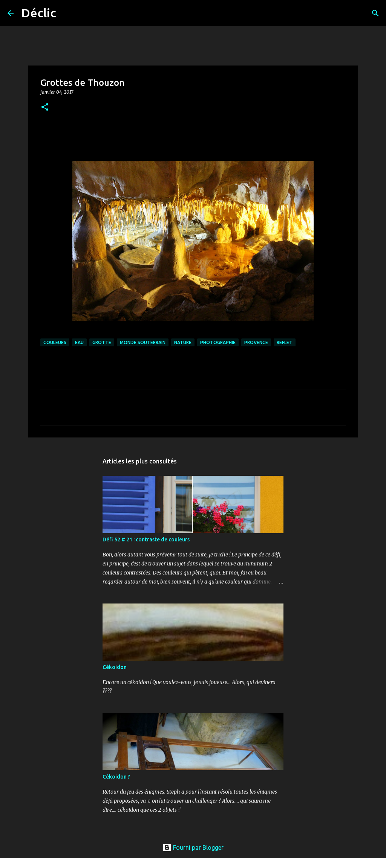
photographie (218, 342)
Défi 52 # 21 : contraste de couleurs (146, 539)
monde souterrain (142, 342)
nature (182, 342)
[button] (44, 107)
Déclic (38, 13)
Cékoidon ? (116, 777)
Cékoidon (115, 667)
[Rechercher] (66, 13)
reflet (285, 342)
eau (79, 342)
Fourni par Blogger (193, 847)
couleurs (54, 342)
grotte (101, 342)
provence (256, 342)
